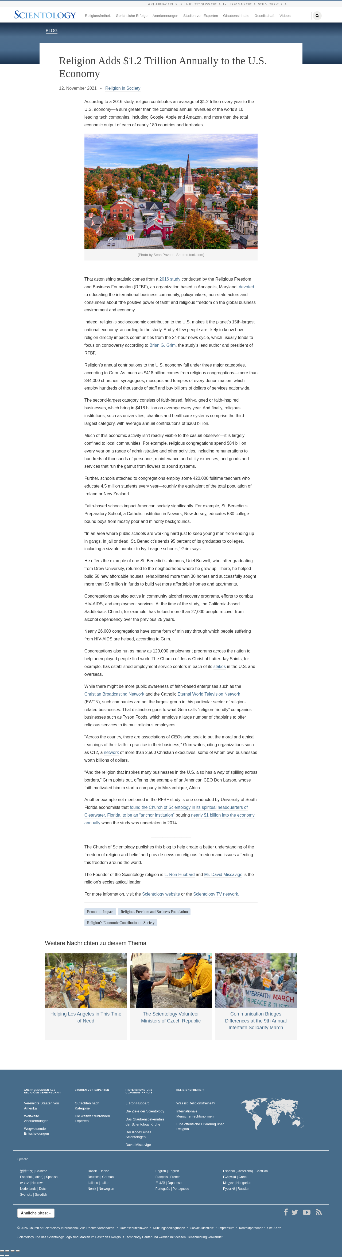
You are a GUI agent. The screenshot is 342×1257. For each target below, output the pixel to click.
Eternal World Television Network (208, 694)
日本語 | (169, 1183)
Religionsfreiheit (98, 16)
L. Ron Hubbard (180, 874)
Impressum (226, 1228)
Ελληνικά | (235, 1177)
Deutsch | (101, 1177)
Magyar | (237, 1183)
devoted (246, 287)
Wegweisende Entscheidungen (36, 1131)
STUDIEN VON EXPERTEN (92, 1090)
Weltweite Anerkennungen (36, 1118)
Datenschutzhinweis (134, 1228)
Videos (284, 16)
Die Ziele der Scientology (145, 1111)
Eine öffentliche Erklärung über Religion (200, 1126)
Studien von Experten (200, 16)
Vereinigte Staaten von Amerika (41, 1105)
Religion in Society (123, 88)
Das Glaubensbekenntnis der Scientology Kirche (145, 1121)
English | (167, 1171)
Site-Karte (274, 1228)
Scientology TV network (215, 894)
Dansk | (98, 1171)
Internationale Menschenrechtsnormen (194, 1113)
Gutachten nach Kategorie (87, 1105)
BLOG (51, 30)
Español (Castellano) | (245, 1171)
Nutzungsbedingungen (169, 1228)
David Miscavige (138, 1145)
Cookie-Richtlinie (202, 1228)
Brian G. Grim (163, 345)
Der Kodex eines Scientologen (138, 1134)
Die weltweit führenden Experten (92, 1118)
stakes (219, 666)
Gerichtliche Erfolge (131, 16)
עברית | (31, 1183)
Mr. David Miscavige (223, 874)
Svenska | (33, 1194)
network (111, 752)
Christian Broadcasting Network (114, 694)
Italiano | (98, 1183)
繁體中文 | (33, 1171)
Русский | (236, 1189)
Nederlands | (34, 1189)
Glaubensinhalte (236, 16)
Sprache (22, 1159)
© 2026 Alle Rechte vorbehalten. (66, 1228)
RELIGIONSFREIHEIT (190, 1090)
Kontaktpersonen (251, 1228)
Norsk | (101, 1189)
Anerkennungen (165, 16)
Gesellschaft (264, 16)
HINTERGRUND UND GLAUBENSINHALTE (139, 1091)
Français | (168, 1177)
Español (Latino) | (39, 1177)
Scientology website (161, 894)
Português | (172, 1189)
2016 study (170, 279)
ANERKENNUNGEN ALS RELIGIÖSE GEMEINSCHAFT (43, 1091)
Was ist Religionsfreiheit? (195, 1103)
